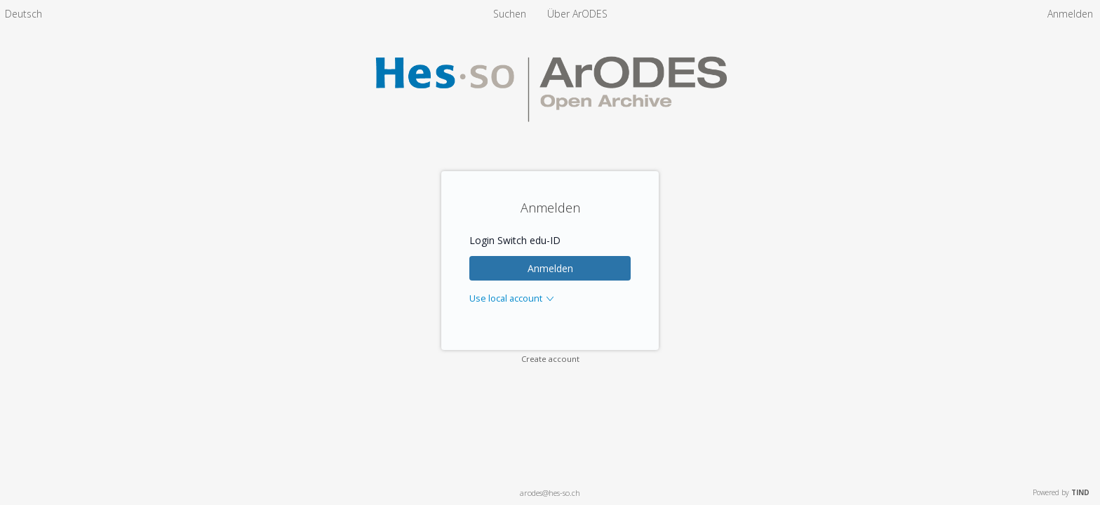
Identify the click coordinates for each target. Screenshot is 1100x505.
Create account (550, 359)
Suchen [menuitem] (509, 13)
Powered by (1061, 492)
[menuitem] (23, 13)
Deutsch (23, 13)
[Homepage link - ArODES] (549, 137)
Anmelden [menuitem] (1070, 13)
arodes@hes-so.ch (550, 492)
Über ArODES (577, 13)
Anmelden (550, 268)
